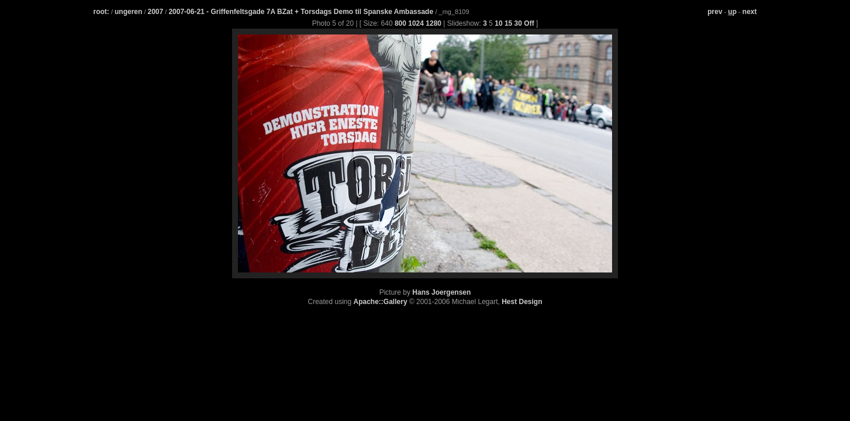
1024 (416, 23)
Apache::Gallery (380, 302)
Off (529, 23)
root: (101, 12)
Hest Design (522, 302)
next (749, 12)
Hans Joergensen (441, 292)
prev (714, 12)
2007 (156, 12)
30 (518, 23)
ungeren (128, 12)
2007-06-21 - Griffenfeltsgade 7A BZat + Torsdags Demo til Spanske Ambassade (301, 12)
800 (400, 23)
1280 (433, 23)
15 (508, 23)
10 (498, 23)
